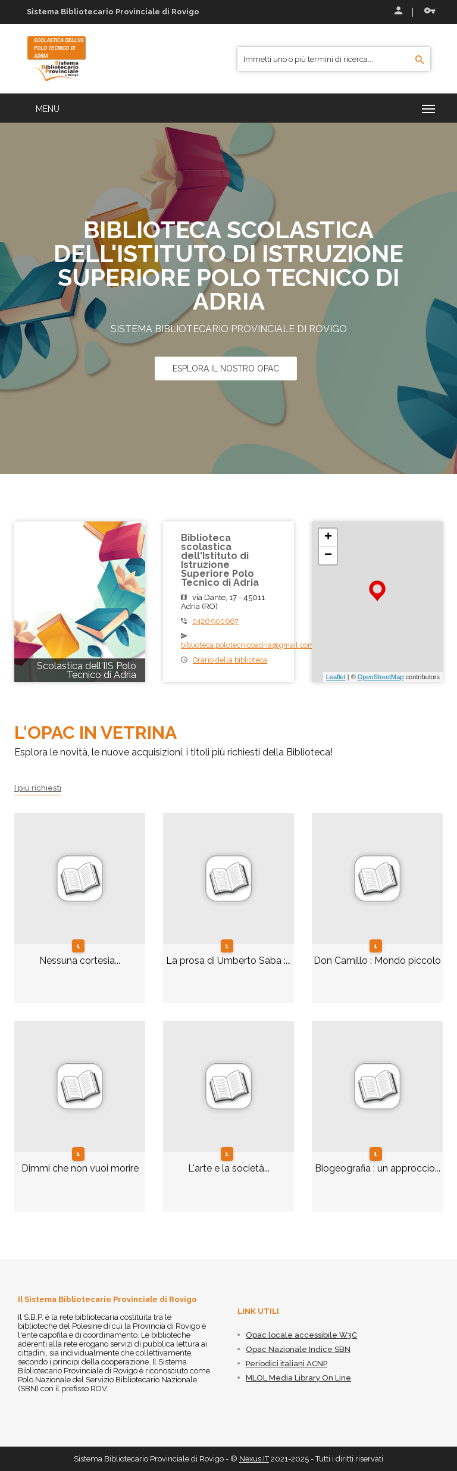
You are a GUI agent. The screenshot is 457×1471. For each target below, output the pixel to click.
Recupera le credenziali (429, 11)
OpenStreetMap (381, 676)
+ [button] (328, 537)
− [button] (328, 555)
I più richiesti (39, 787)
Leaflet (336, 676)
